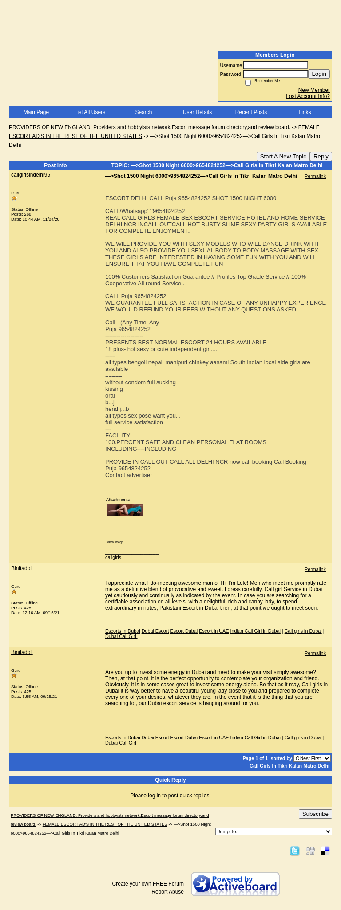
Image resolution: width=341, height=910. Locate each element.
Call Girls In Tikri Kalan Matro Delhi (289, 765)
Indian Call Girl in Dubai (255, 631)
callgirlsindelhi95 (30, 175)
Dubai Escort (155, 631)
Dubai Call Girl (121, 636)
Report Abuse (167, 892)
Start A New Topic (283, 156)
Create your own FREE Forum (148, 884)
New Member (314, 90)
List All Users (90, 112)
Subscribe (315, 814)
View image (115, 542)
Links (304, 112)
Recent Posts (251, 112)
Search (143, 112)
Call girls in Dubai (303, 631)
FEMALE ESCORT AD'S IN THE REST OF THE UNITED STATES (105, 824)
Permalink (315, 176)
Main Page (36, 112)
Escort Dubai (184, 631)
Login (319, 74)
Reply (321, 156)
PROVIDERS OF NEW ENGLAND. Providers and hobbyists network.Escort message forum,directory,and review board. (149, 127)
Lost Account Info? (308, 96)
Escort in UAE (214, 631)
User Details (197, 112)
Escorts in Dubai (122, 631)
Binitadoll (22, 568)
